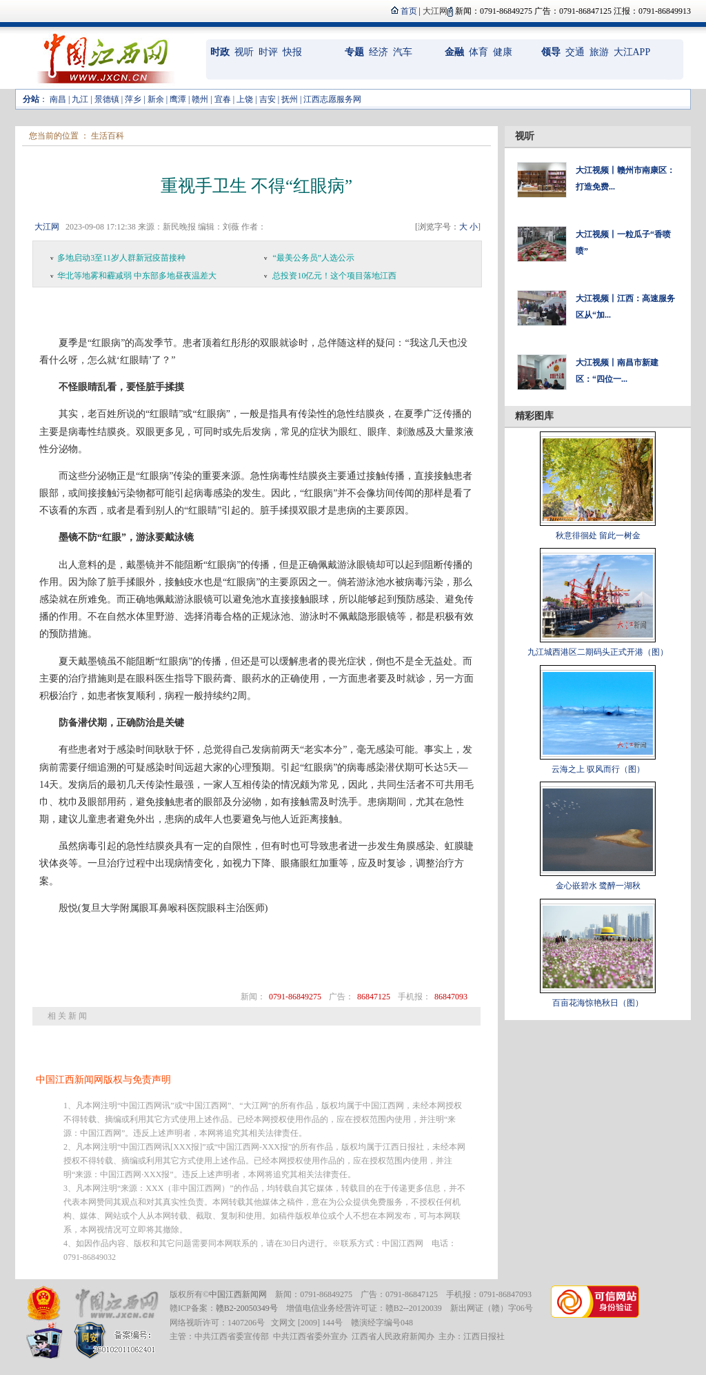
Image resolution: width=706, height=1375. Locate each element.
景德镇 (106, 99)
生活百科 (107, 136)
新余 (156, 99)
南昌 (58, 99)
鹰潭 (178, 99)
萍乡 (133, 99)
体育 (478, 52)
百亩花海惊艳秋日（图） (597, 1003)
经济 (378, 52)
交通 (575, 52)
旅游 (599, 52)
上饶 (244, 99)
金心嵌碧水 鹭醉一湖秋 (598, 885)
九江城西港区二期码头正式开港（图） (597, 652)
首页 (409, 11)
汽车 (402, 52)
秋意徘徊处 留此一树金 (598, 535)
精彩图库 (534, 416)
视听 (244, 52)
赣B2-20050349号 (247, 1308)
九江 (80, 99)
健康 (502, 52)
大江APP (632, 52)
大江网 (46, 227)
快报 (292, 52)
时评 (268, 52)
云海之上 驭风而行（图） (598, 769)
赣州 (200, 99)
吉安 (267, 99)
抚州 (289, 99)
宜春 (222, 99)
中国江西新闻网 (238, 1294)
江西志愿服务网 (332, 99)
